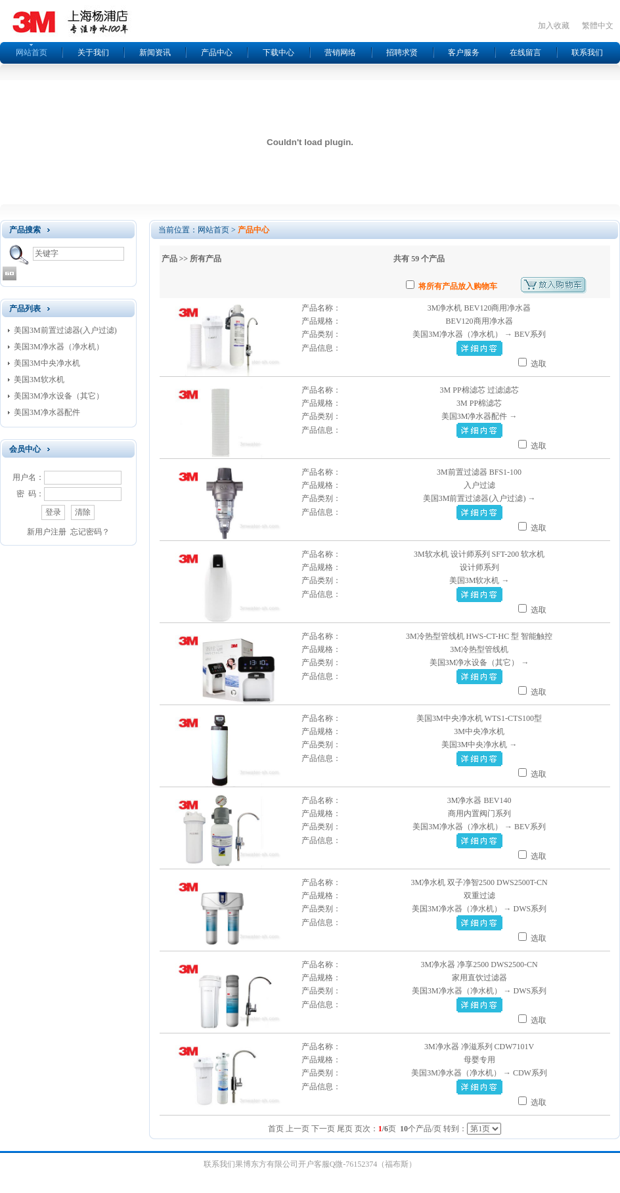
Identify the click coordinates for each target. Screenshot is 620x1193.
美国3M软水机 (39, 379)
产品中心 (216, 52)
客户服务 (463, 52)
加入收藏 (553, 25)
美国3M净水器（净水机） (59, 346)
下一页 (323, 1128)
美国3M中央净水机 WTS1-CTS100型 (479, 718)
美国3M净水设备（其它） (59, 396)
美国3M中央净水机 (47, 363)
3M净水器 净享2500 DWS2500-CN (479, 964)
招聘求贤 (402, 52)
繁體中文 (597, 25)
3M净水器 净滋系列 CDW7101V (479, 1046)
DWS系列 (530, 908)
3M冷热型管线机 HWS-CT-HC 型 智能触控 (479, 636)
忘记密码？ (90, 531)
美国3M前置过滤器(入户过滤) (65, 330)
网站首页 (31, 52)
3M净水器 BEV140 (479, 800)
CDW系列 (530, 1072)
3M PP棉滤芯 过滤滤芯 (479, 390)
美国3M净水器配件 (47, 412)
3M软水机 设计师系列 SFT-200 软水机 (479, 554)
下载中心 (278, 52)
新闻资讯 (155, 52)
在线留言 (525, 52)
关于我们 (93, 52)
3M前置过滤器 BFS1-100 (479, 472)
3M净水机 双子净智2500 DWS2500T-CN (478, 882)
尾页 (345, 1128)
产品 (169, 258)
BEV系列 (530, 334)
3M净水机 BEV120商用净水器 (479, 308)
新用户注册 (46, 531)
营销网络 (340, 52)
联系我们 (587, 52)
